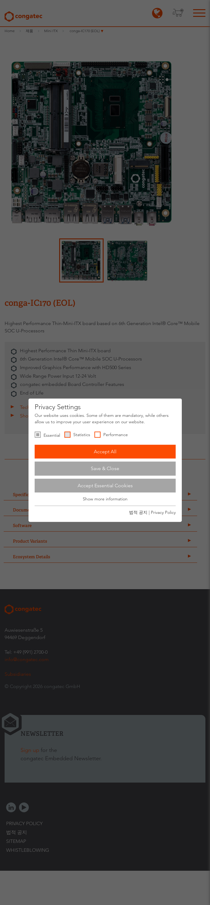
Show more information (105, 499)
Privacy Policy (163, 512)
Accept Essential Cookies (105, 485)
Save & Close (105, 468)
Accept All (105, 451)
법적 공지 (138, 512)
